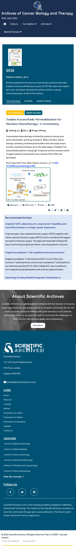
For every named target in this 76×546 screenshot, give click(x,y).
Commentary (15, 112)
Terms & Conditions (10, 541)
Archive (29, 101)
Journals (7, 404)
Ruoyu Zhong (37, 130)
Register (7, 426)
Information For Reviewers (15, 422)
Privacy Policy (29, 541)
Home (6, 395)
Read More (38, 325)
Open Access (33, 112)
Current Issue (13, 101)
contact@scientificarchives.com (21, 382)
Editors (14, 24)
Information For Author (13, 413)
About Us (8, 400)
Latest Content (44, 101)
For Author (29, 24)
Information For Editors (13, 417)
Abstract (13, 205)
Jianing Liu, (13, 130)
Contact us (8, 430)
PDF (51, 205)
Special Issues (13, 31)
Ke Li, (25, 130)
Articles (46, 24)
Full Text (28, 205)
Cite (41, 205)
